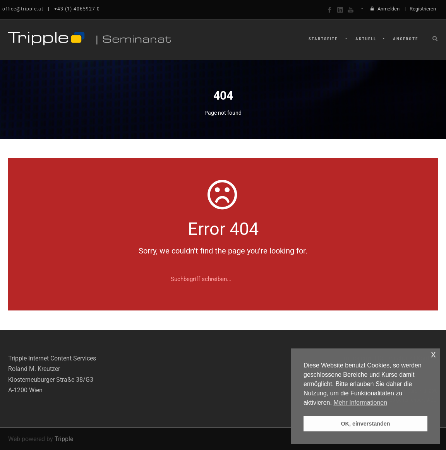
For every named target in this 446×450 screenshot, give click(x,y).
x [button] (433, 354)
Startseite (323, 38)
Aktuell (365, 38)
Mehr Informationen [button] (360, 402)
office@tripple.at (22, 9)
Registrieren (423, 9)
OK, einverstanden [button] (365, 424)
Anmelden (388, 9)
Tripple (64, 439)
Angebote (405, 38)
